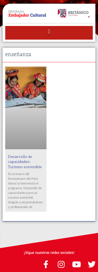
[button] (49, 31)
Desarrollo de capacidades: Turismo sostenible (25, 162)
